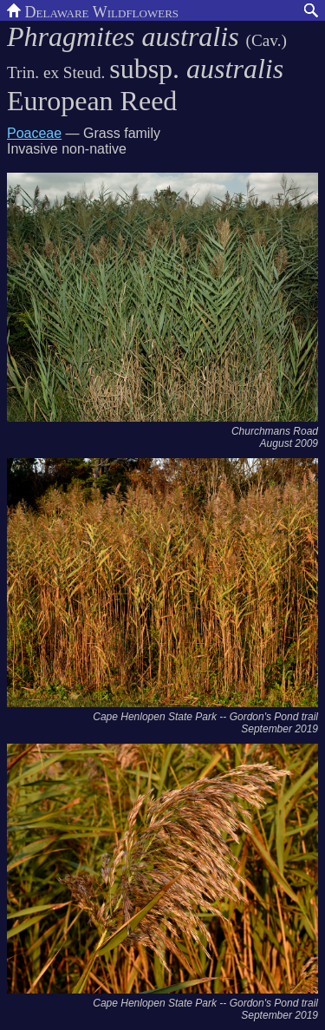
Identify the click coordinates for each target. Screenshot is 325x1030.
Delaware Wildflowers (93, 10)
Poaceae (34, 133)
